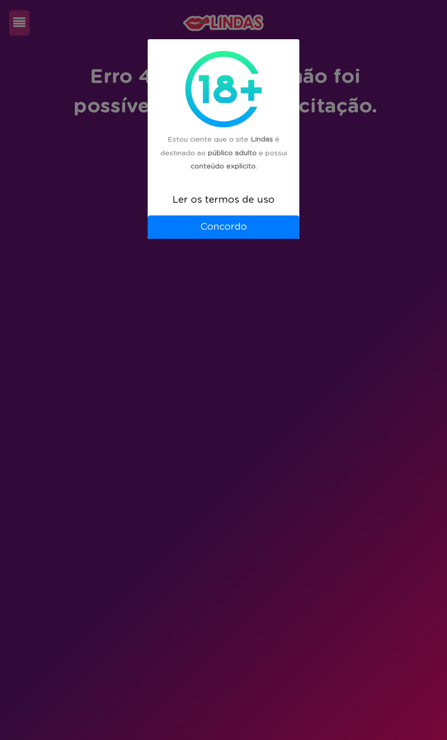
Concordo (223, 227)
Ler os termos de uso (223, 200)
